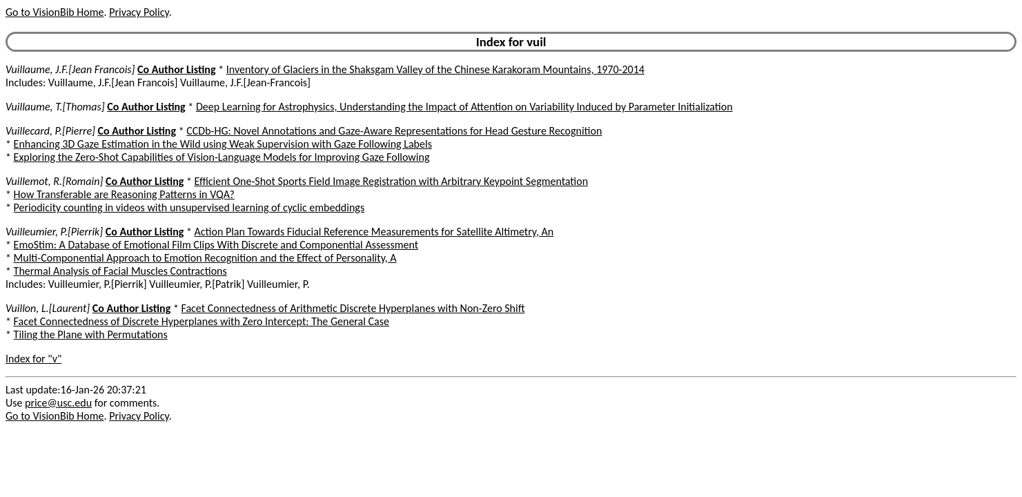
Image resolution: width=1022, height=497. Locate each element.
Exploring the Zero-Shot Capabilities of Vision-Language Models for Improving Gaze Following (222, 157)
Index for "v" (33, 358)
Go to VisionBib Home (55, 12)
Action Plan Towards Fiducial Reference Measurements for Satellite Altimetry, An (374, 231)
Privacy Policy (138, 12)
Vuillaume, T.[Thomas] (55, 106)
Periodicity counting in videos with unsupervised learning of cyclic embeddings (189, 207)
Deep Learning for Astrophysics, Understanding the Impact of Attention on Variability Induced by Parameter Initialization (464, 106)
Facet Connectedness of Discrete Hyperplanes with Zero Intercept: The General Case (201, 321)
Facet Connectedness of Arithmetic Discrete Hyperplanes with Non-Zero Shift (352, 308)
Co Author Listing (176, 69)
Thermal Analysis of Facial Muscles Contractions (120, 270)
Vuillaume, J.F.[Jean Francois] (70, 69)
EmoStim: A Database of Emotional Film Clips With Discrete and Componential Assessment (216, 244)
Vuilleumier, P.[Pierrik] (54, 231)
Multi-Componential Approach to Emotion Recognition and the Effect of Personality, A (205, 257)
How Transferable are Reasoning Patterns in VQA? (124, 194)
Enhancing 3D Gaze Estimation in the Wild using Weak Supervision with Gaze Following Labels (223, 143)
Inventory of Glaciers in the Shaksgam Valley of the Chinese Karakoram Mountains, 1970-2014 (435, 69)
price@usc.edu (58, 402)
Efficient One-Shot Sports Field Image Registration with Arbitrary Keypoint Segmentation (392, 181)
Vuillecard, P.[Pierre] (50, 130)
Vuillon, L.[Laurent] (48, 308)
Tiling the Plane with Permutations (91, 334)
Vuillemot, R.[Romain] (54, 181)
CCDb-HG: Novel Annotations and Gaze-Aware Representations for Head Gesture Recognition (394, 130)
